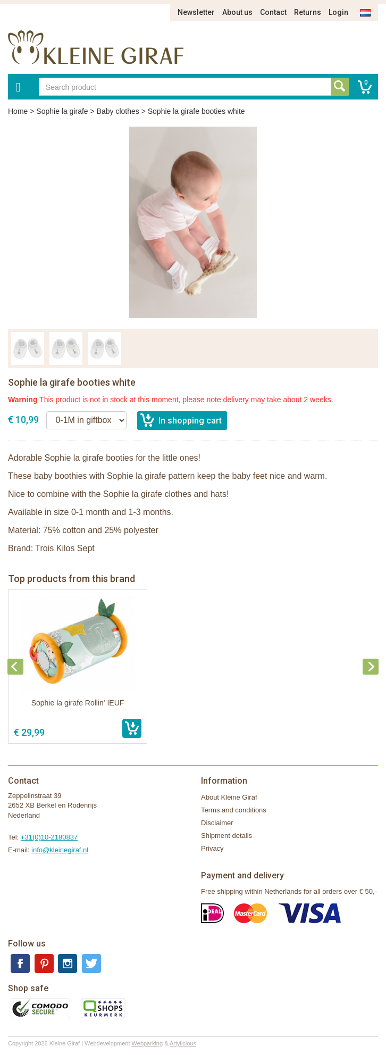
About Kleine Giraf (229, 797)
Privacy (212, 848)
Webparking (147, 1043)
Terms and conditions (233, 810)
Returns (307, 12)
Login (338, 12)
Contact (273, 12)
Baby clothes (118, 111)
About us (237, 12)
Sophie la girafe (62, 111)
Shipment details (226, 836)
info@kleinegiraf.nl (59, 850)
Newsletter (196, 12)
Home (18, 111)
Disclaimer (217, 823)
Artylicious (183, 1043)
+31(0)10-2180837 (49, 837)
